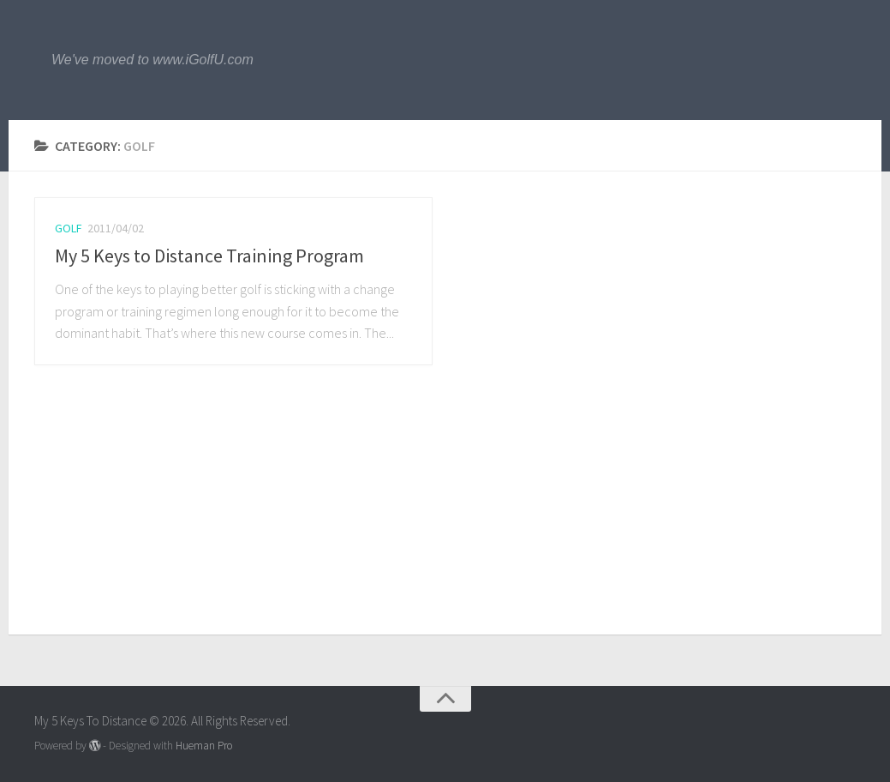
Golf (68, 228)
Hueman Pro (204, 745)
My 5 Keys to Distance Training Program (209, 256)
